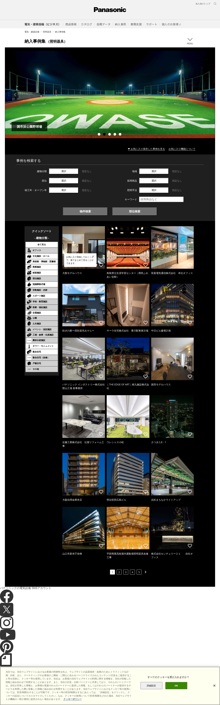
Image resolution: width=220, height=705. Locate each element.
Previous (15, 94)
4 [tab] (115, 134)
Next (204, 94)
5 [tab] (120, 134)
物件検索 (85, 211)
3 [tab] (110, 134)
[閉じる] (214, 685)
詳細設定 (151, 685)
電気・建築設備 (32, 31)
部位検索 (134, 211)
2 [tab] (104, 134)
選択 (63, 171)
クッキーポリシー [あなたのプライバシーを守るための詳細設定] (72, 699)
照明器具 (47, 31)
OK (176, 685)
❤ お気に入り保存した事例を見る (146, 148)
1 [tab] (99, 134)
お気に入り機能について (182, 148)
